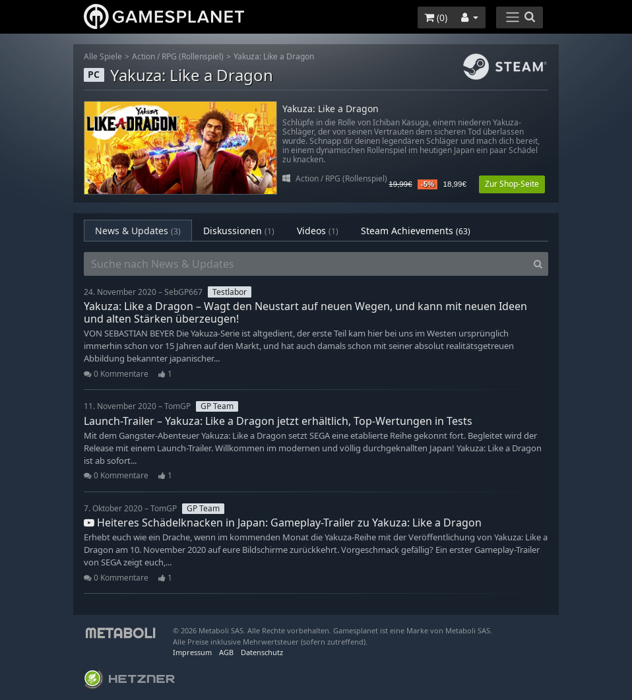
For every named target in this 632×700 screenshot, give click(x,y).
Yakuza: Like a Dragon (274, 56)
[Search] (538, 264)
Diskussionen (238, 230)
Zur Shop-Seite (512, 183)
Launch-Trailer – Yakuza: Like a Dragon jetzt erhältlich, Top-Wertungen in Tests (278, 421)
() (435, 17)
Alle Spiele (103, 56)
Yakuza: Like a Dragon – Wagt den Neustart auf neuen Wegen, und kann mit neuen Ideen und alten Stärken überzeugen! (305, 312)
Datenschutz (262, 652)
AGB (226, 652)
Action (143, 56)
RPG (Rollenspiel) (193, 56)
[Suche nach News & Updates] (306, 264)
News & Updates (138, 230)
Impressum (192, 652)
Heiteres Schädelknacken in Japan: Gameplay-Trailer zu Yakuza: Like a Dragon (283, 522)
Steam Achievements (415, 230)
